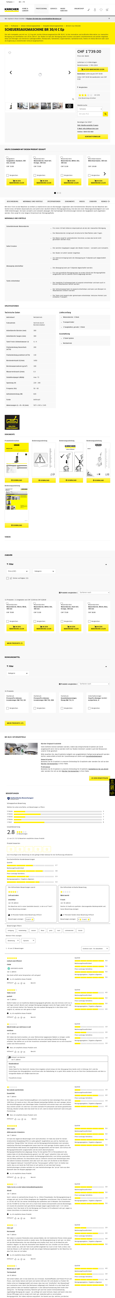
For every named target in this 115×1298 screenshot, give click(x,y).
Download (16, 491)
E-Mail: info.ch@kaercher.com (87, 128)
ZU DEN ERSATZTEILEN (99, 783)
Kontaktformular (92, 136)
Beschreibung (12, 212)
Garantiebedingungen (94, 761)
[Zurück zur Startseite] (12, 10)
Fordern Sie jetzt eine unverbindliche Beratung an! (44, 19)
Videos (82, 212)
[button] (10, 72)
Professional (41, 8)
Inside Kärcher (63, 10)
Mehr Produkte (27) (15, 728)
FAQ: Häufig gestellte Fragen (87, 125)
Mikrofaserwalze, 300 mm (97, 171)
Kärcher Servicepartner (49, 769)
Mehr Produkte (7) (14, 646)
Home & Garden (25, 10)
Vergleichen (83, 87)
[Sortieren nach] (94, 584)
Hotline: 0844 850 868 (85, 132)
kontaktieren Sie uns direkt (98, 774)
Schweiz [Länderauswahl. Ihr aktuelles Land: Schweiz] (10, 2)
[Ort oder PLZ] (89, 114)
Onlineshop (79, 8)
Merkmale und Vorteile (33, 212)
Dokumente (70, 212)
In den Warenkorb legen (92, 69)
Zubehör (93, 212)
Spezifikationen (53, 212)
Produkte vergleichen (68, 585)
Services (53, 8)
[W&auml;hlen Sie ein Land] (89, 109)
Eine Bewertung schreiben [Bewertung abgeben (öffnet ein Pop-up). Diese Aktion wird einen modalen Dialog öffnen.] (87, 98)
